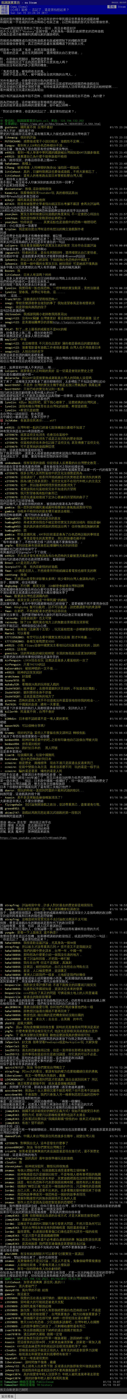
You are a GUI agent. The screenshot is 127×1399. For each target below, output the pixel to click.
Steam (31, 2)
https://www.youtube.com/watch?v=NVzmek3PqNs (33, 837)
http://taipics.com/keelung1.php (77, 322)
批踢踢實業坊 (10, 2)
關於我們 (123, 2)
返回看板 (7, 1396)
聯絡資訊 (115, 2)
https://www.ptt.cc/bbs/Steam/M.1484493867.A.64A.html (61, 123)
